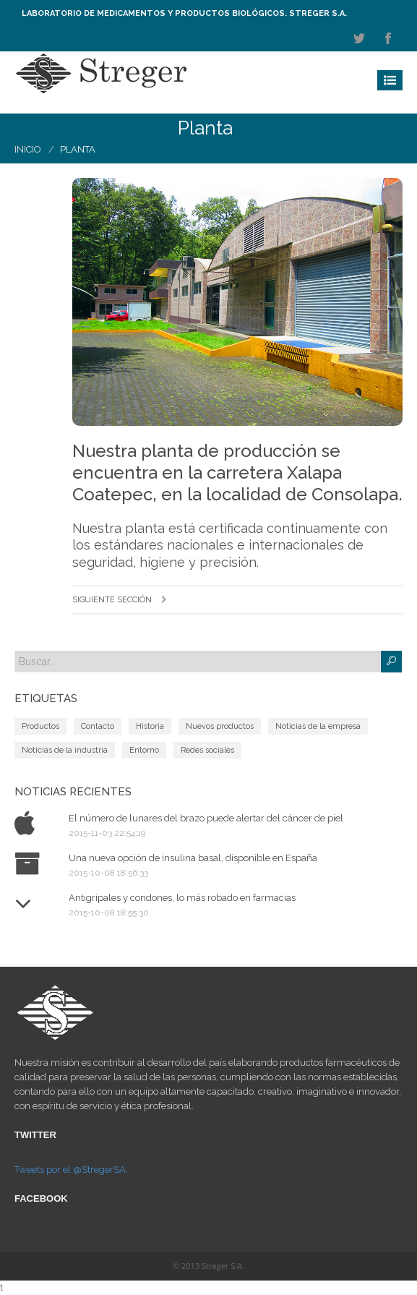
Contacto (97, 726)
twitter (359, 38)
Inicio (27, 149)
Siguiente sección (119, 599)
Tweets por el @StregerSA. (71, 1169)
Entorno (144, 750)
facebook (388, 38)
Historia (150, 726)
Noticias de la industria (65, 750)
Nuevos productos (220, 726)
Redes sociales (207, 750)
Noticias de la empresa (318, 726)
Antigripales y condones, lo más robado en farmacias (182, 897)
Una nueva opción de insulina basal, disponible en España (193, 857)
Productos (40, 726)
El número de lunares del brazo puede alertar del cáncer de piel (206, 818)
